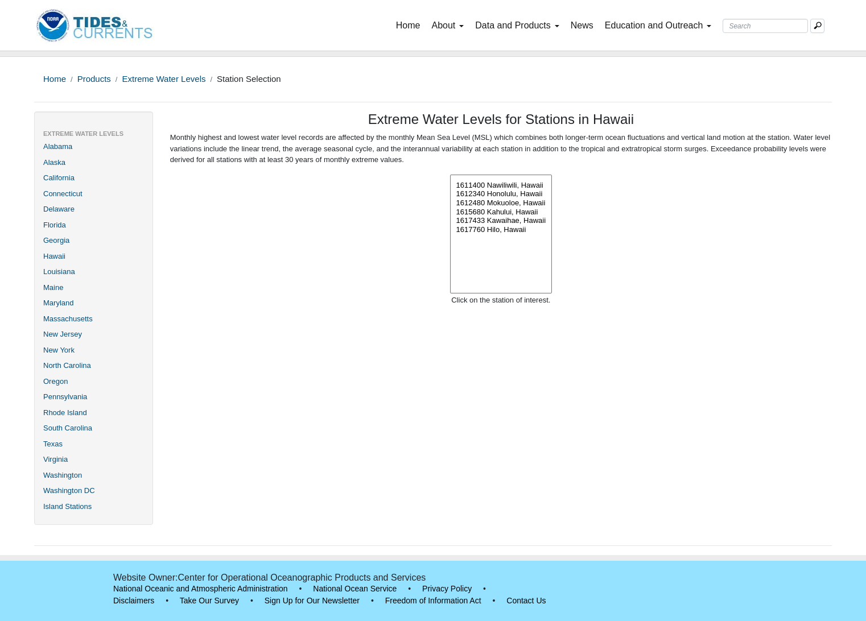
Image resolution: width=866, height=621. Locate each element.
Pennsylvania (65, 396)
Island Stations (67, 506)
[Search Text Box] (765, 26)
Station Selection (249, 79)
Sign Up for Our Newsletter (312, 600)
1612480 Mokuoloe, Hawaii (501, 203)
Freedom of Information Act (433, 600)
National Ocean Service (355, 588)
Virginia (55, 459)
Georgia (56, 240)
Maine (53, 287)
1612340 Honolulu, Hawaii (501, 193)
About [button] (447, 25)
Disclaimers (133, 600)
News (582, 25)
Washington (62, 475)
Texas (53, 444)
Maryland (58, 303)
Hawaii (54, 256)
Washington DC (69, 490)
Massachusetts (68, 318)
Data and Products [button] (517, 25)
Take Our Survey (209, 600)
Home (410, 24)
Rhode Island (65, 412)
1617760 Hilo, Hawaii (501, 229)
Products (94, 79)
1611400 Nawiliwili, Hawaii (501, 185)
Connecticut (63, 193)
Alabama (57, 146)
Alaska (54, 162)
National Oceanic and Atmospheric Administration (200, 588)
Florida (54, 225)
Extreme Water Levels (163, 79)
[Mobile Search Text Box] (817, 26)
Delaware (59, 209)
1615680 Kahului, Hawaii (501, 212)
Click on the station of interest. (500, 300)
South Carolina (67, 428)
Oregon (55, 381)
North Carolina (67, 365)
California (59, 177)
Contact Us (526, 600)
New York (59, 350)
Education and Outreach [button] (658, 25)
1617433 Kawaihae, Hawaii (501, 220)
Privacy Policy (447, 588)
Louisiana (59, 271)
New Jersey (62, 334)
